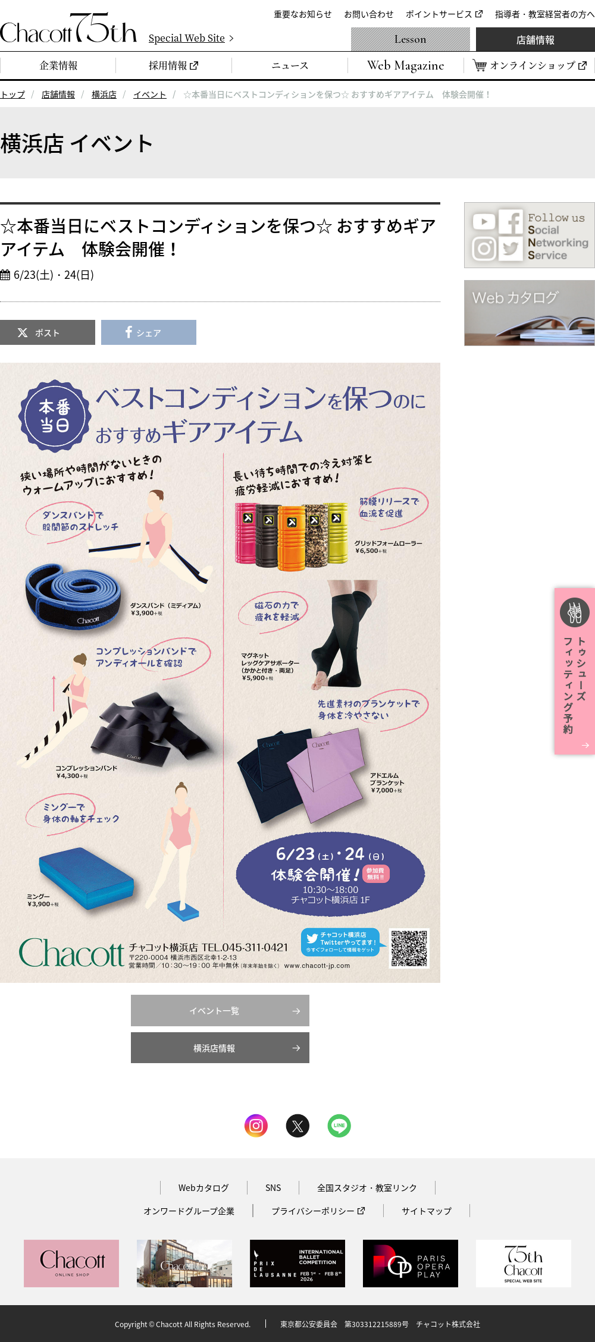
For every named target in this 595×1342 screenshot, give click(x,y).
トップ (12, 94)
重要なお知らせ (303, 14)
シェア (148, 332)
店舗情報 (535, 39)
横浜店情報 (214, 1048)
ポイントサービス (439, 14)
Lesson (410, 39)
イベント (150, 94)
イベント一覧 (214, 1010)
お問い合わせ (369, 14)
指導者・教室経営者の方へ (545, 14)
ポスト (47, 332)
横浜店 (104, 94)
